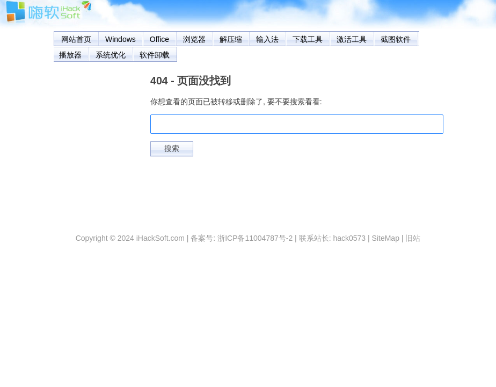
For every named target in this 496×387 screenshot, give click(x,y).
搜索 (171, 148)
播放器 (70, 55)
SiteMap (385, 238)
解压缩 (231, 39)
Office (159, 39)
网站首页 (76, 39)
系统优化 (111, 55)
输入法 (267, 39)
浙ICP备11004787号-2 (255, 238)
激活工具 (352, 39)
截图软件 (396, 39)
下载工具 (308, 39)
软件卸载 (155, 55)
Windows (120, 39)
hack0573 (349, 238)
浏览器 (194, 39)
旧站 (412, 238)
